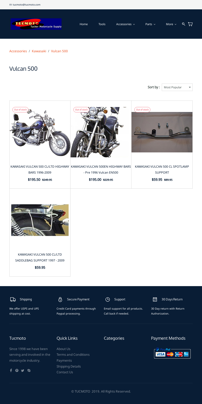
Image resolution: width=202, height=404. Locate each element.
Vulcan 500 (59, 51)
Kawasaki (39, 51)
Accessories (18, 51)
